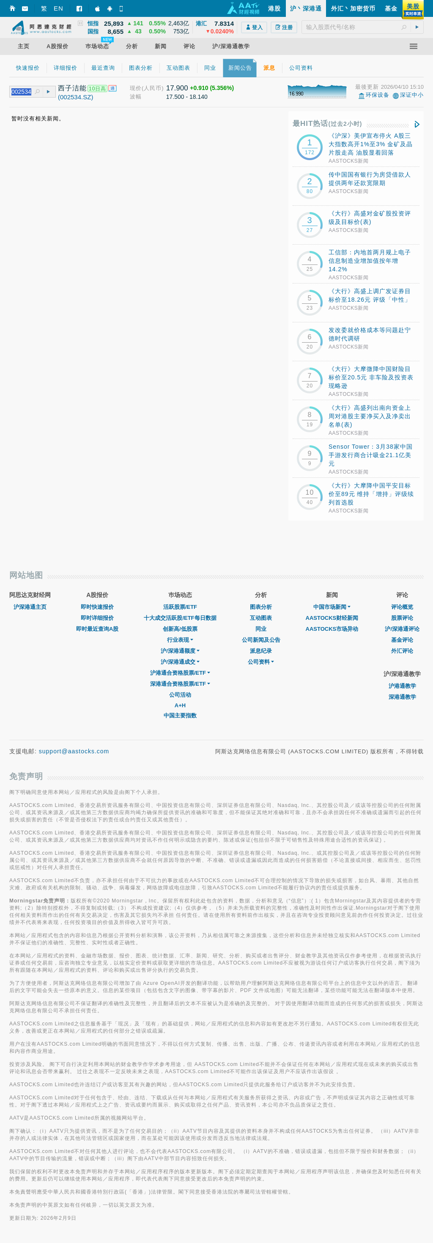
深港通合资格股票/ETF (180, 684)
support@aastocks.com (74, 751)
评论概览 (402, 607)
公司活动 (180, 695)
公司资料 (261, 662)
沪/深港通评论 (402, 629)
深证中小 (412, 95)
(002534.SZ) (75, 97)
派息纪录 (261, 651)
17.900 (177, 88)
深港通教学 (402, 697)
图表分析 (261, 607)
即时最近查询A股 (97, 629)
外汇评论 (402, 651)
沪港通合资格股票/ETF (180, 673)
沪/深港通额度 (180, 651)
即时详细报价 (97, 618)
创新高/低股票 (180, 629)
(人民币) (153, 88)
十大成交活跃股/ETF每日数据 (180, 618)
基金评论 (402, 640)
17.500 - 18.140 (187, 96)
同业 (260, 629)
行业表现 (180, 640)
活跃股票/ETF (180, 607)
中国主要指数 (180, 715)
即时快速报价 (97, 607)
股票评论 (402, 618)
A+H (180, 705)
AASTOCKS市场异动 (332, 629)
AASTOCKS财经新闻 (332, 618)
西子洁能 (72, 88)
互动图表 (261, 618)
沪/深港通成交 (180, 662)
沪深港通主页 (30, 607)
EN (58, 8)
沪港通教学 (402, 686)
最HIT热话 (327, 124)
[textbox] (362, 27)
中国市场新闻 (332, 607)
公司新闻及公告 (261, 640)
